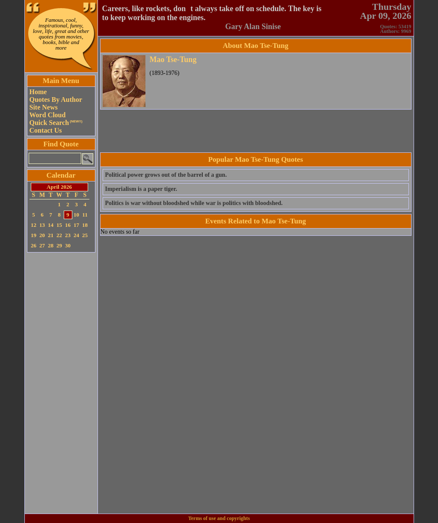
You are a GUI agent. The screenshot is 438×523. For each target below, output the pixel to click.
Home (38, 91)
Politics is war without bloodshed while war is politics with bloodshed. (194, 203)
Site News (44, 107)
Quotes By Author (56, 99)
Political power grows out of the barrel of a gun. (166, 175)
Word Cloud (48, 115)
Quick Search (56, 122)
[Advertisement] (61, 383)
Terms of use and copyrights (219, 518)
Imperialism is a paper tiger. (141, 189)
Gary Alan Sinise (253, 26)
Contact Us (46, 130)
